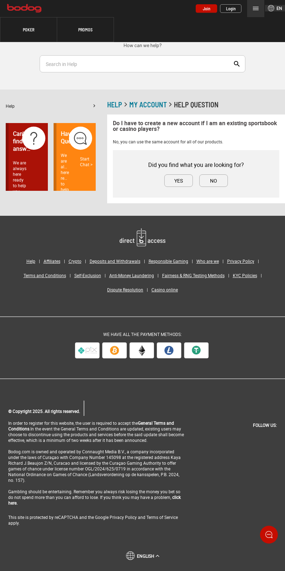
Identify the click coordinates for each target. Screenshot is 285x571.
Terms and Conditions (45, 275)
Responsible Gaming (168, 261)
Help (51, 106)
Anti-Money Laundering (131, 275)
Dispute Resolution (125, 289)
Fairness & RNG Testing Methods (193, 275)
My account (151, 104)
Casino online (164, 289)
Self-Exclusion (87, 275)
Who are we (207, 261)
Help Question (196, 104)
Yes (178, 180)
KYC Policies (245, 275)
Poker (28, 29)
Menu (256, 8)
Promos (85, 29)
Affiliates (52, 261)
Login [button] (231, 8)
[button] (28, 29)
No (213, 180)
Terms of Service (162, 517)
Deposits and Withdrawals (115, 261)
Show (237, 64)
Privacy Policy (240, 261)
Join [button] (206, 8)
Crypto (75, 261)
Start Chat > (86, 161)
